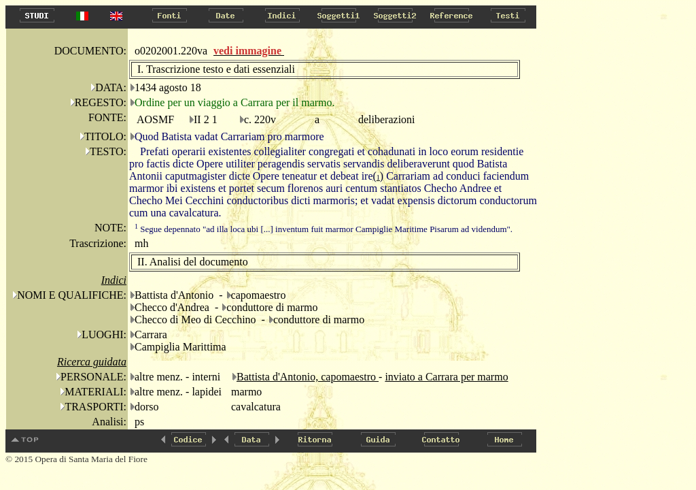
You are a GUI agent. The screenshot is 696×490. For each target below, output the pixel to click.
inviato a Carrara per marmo (446, 376)
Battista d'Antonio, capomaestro (308, 376)
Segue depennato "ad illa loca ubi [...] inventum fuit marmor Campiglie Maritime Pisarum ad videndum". (323, 229)
